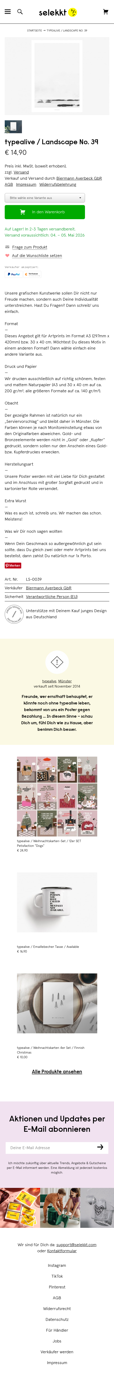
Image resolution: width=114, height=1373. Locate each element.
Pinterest (57, 1287)
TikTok (57, 1276)
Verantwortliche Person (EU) (51, 597)
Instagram (57, 1266)
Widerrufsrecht (57, 1309)
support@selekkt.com (76, 1245)
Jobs (57, 1341)
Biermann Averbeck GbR (79, 178)
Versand (21, 172)
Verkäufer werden (57, 1352)
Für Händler (57, 1330)
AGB (57, 1298)
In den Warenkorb (48, 212)
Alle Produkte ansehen (57, 1072)
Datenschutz (57, 1320)
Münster (65, 681)
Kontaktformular (62, 1251)
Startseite (34, 30)
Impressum (57, 1363)
